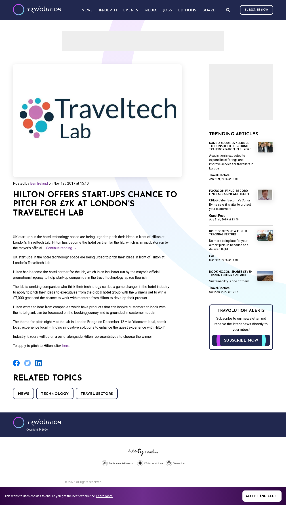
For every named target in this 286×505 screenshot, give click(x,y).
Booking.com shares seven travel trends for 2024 (230, 274)
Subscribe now (256, 10)
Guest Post (217, 215)
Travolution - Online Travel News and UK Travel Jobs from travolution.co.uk (37, 422)
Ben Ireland (39, 183)
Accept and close (262, 496)
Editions (187, 10)
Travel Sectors (97, 394)
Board (209, 10)
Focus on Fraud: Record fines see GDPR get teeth (229, 193)
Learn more (104, 496)
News (23, 394)
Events (130, 10)
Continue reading (61, 248)
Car (211, 256)
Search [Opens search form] (228, 10)
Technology (55, 394)
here (65, 346)
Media (150, 10)
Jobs (167, 10)
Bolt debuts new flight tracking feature (228, 233)
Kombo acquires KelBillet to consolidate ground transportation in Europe (230, 146)
